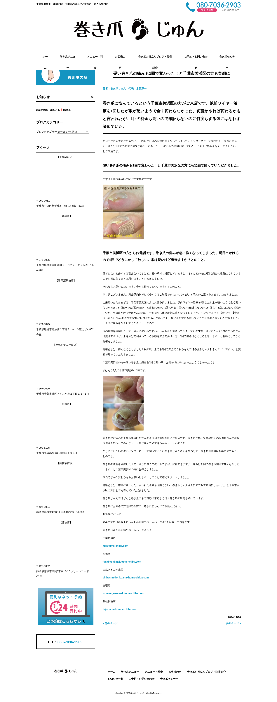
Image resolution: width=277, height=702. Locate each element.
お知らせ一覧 (115, 678)
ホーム (111, 671)
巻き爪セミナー (169, 678)
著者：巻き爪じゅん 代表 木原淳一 (125, 88)
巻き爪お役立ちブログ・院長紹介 (206, 671)
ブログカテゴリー (46, 131)
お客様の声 (174, 671)
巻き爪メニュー (130, 671)
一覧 (91, 97)
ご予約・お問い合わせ (141, 678)
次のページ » (233, 623)
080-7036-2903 (70, 642)
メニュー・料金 (154, 671)
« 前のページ (110, 623)
